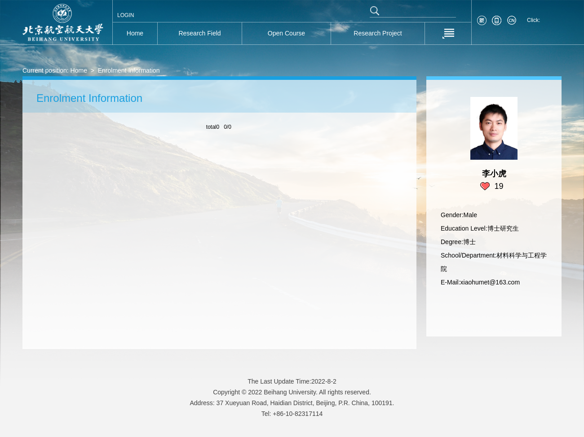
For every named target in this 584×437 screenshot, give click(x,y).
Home (79, 70)
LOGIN (125, 15)
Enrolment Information (129, 70)
